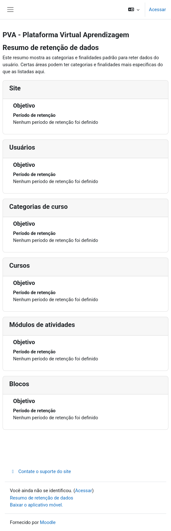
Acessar (157, 9)
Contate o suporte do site (40, 471)
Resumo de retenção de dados (41, 498)
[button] (133, 9)
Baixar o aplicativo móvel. (36, 505)
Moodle (48, 522)
